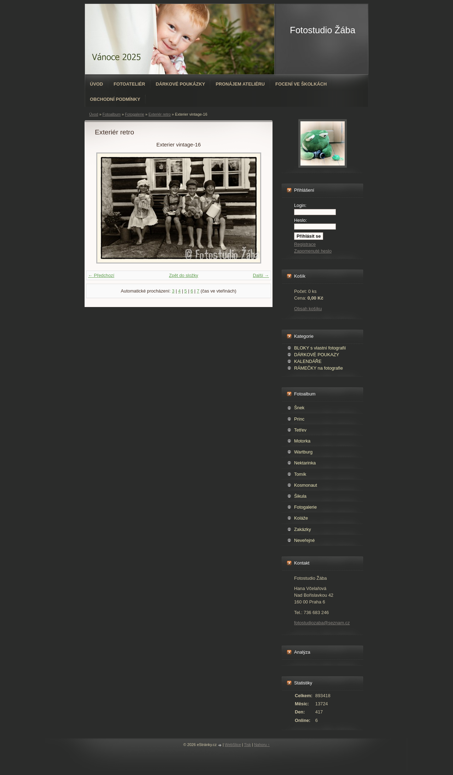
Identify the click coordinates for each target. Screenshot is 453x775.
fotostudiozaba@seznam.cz (322, 622)
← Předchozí (101, 275)
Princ (299, 419)
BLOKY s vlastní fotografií (320, 348)
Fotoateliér (129, 84)
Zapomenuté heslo (313, 251)
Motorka (302, 441)
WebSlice (233, 744)
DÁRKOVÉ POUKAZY (316, 354)
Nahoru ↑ (262, 744)
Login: (300, 205)
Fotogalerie (134, 114)
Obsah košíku (308, 308)
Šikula (300, 496)
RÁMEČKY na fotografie (318, 368)
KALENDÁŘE (308, 361)
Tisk (247, 744)
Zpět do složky (183, 275)
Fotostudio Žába (322, 30)
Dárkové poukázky (180, 84)
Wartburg (303, 452)
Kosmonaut (305, 485)
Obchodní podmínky (115, 99)
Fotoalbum (111, 114)
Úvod (96, 84)
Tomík (300, 474)
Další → (261, 275)
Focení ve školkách (301, 84)
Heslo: (300, 220)
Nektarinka (305, 462)
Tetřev (300, 430)
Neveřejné (304, 540)
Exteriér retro (159, 114)
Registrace (305, 244)
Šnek (299, 407)
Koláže (301, 518)
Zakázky (302, 529)
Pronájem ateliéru (240, 84)
